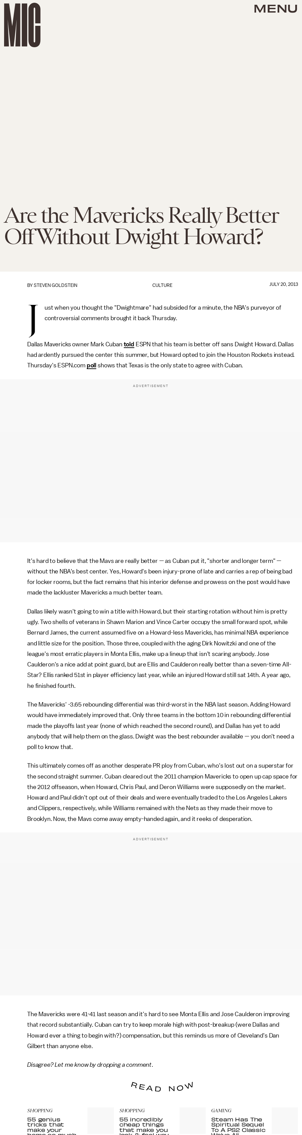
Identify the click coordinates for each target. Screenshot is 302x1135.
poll (91, 365)
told (129, 344)
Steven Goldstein (55, 285)
